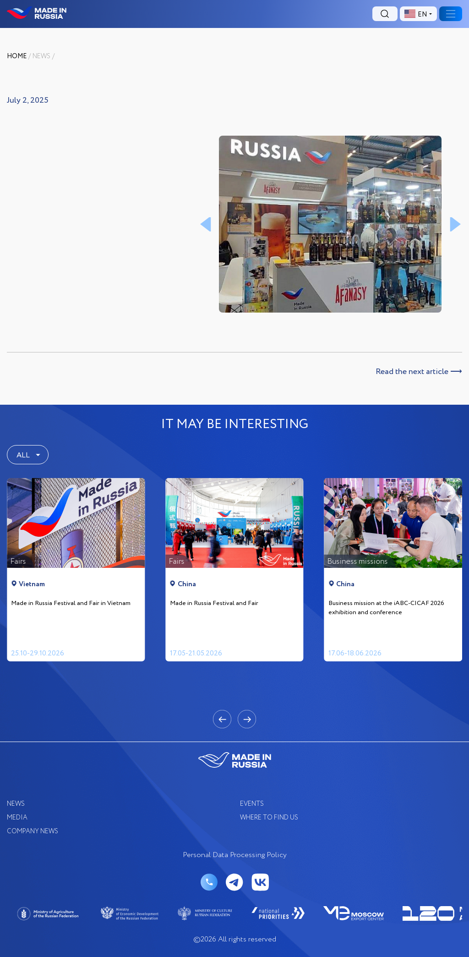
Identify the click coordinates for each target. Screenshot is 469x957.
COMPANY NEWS (32, 831)
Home (17, 56)
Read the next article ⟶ (419, 371)
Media (17, 817)
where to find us (269, 817)
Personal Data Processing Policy (235, 855)
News (41, 56)
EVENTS (252, 804)
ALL (23, 455)
